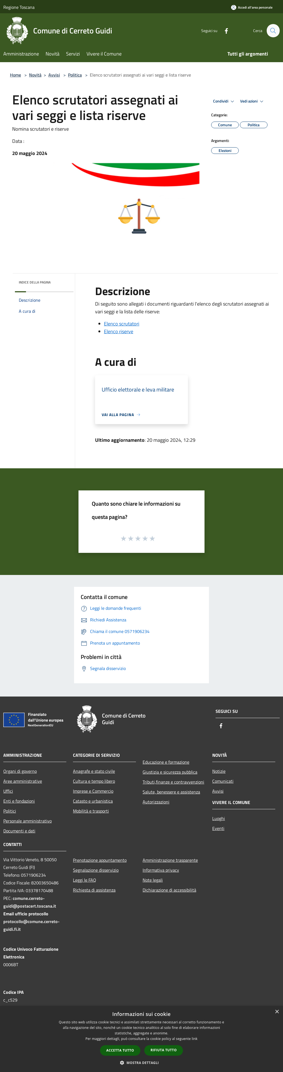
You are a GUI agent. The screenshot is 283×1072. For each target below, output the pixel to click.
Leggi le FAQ (84, 880)
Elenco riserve (118, 331)
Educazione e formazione (166, 762)
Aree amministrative (22, 781)
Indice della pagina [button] (35, 282)
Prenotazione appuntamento (100, 860)
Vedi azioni (252, 101)
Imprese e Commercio (93, 791)
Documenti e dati (19, 830)
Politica (75, 75)
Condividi (224, 101)
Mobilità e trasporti (91, 811)
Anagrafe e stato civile (94, 771)
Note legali (153, 880)
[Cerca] (273, 30)
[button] (141, 1062)
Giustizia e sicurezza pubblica (170, 772)
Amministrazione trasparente (170, 860)
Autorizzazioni (156, 801)
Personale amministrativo (27, 821)
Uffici (8, 791)
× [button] (277, 1012)
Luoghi (218, 818)
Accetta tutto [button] (120, 1050)
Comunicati (223, 781)
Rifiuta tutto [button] (164, 1050)
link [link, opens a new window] (195, 1038)
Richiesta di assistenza (94, 890)
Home (15, 75)
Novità (35, 75)
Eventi (218, 828)
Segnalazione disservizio (96, 870)
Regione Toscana (19, 7)
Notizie (219, 771)
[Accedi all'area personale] (252, 7)
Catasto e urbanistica (93, 801)
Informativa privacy (161, 870)
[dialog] (141, 1039)
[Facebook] (223, 30)
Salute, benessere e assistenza (171, 792)
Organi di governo (20, 771)
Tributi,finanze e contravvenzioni (173, 782)
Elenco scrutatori (121, 323)
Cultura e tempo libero (94, 781)
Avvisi (54, 75)
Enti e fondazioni (19, 801)
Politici (9, 811)
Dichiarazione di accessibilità (169, 890)
